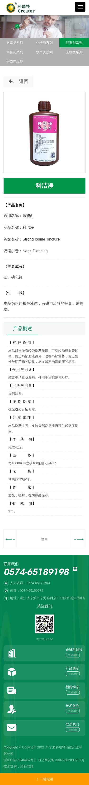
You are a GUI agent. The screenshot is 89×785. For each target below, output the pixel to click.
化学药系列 (44, 43)
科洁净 (44, 185)
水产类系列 (44, 52)
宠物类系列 (74, 52)
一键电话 (44, 779)
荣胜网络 (26, 766)
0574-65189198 (36, 573)
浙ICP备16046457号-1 (20, 760)
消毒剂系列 (74, 43)
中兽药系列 (14, 52)
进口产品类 (14, 61)
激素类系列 (14, 43)
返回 (18, 82)
